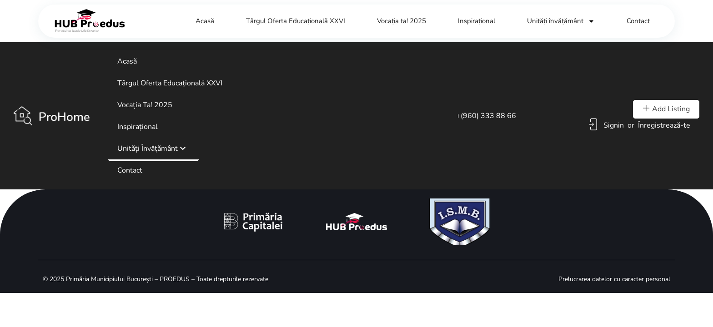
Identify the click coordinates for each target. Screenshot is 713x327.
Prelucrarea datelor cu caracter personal (614, 279)
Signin (613, 125)
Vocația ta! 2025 (401, 20)
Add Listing (666, 109)
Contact (638, 20)
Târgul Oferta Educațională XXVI (295, 20)
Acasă (205, 20)
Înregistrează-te (664, 125)
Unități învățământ (561, 21)
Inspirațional (476, 20)
